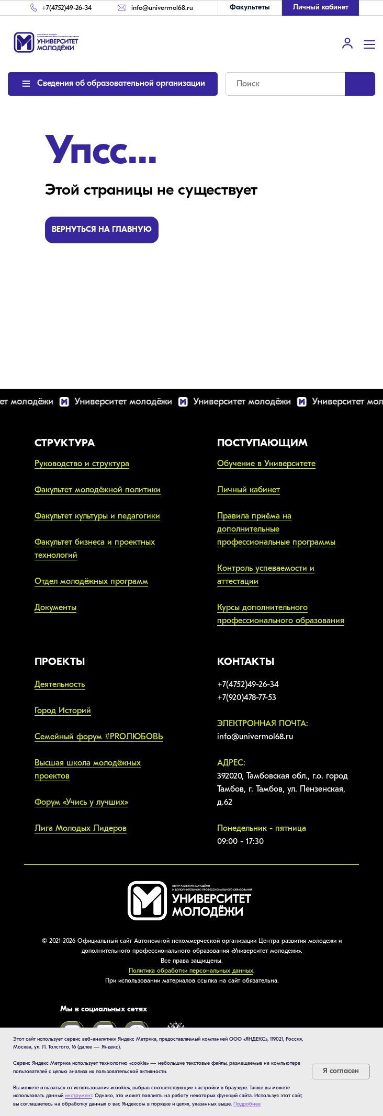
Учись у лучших (95, 802)
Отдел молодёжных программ (91, 581)
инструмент (78, 1095)
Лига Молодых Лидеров (81, 828)
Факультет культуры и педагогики (97, 516)
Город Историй (63, 710)
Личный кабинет (248, 489)
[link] (347, 43)
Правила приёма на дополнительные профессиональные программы (276, 529)
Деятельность (60, 684)
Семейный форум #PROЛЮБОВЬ (99, 736)
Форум (49, 802)
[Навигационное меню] (369, 43)
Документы (55, 607)
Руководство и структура (82, 463)
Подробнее (247, 1104)
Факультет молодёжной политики (98, 489)
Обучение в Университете (266, 463)
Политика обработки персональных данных (191, 970)
